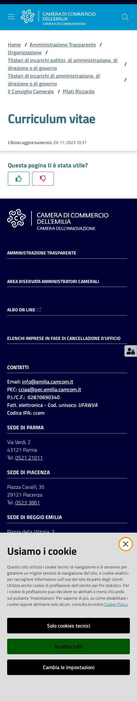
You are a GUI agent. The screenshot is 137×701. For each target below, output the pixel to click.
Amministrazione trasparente (41, 252)
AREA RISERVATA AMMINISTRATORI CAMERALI (53, 281)
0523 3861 (27, 502)
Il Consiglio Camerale (31, 91)
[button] (125, 17)
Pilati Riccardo (78, 91)
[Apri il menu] (11, 16)
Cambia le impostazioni (68, 667)
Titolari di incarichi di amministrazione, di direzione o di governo (54, 79)
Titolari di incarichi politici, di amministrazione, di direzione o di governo (63, 64)
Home (14, 44)
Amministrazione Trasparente (63, 44)
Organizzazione (25, 52)
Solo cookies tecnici (68, 626)
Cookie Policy (116, 604)
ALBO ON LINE (24, 309)
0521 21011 (29, 457)
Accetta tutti (69, 646)
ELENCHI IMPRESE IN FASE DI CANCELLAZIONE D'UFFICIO (63, 338)
